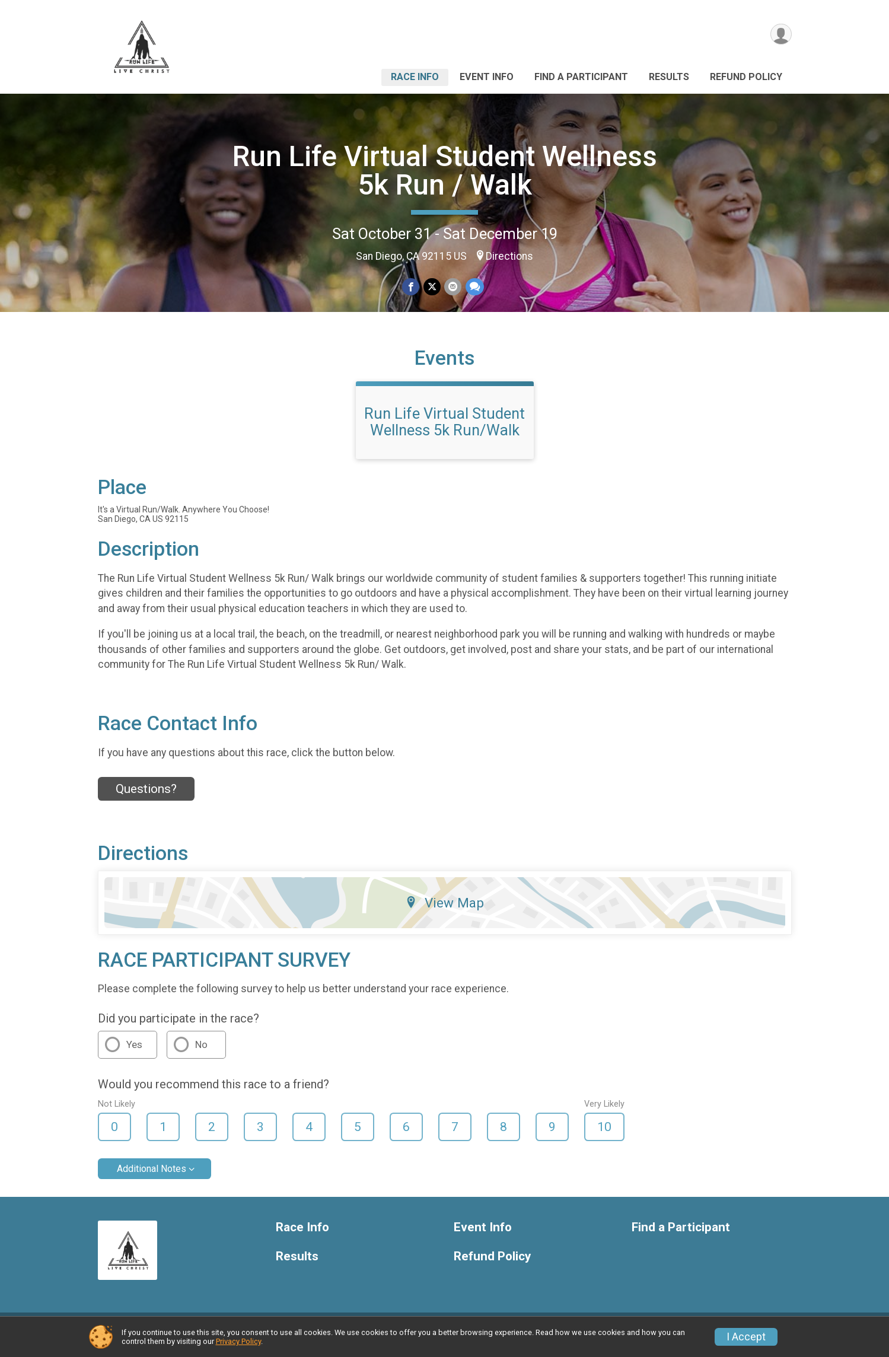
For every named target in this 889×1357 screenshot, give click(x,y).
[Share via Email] (452, 286)
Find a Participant (581, 76)
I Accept (746, 1337)
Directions (509, 256)
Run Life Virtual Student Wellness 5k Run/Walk (444, 429)
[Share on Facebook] (411, 286)
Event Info (487, 76)
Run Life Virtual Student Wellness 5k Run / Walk (444, 170)
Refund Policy (746, 76)
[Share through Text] (474, 286)
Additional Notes (151, 1175)
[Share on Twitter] (432, 286)
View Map (444, 910)
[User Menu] (781, 35)
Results (669, 76)
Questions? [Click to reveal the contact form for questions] (146, 796)
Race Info (415, 76)
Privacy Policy (238, 1341)
